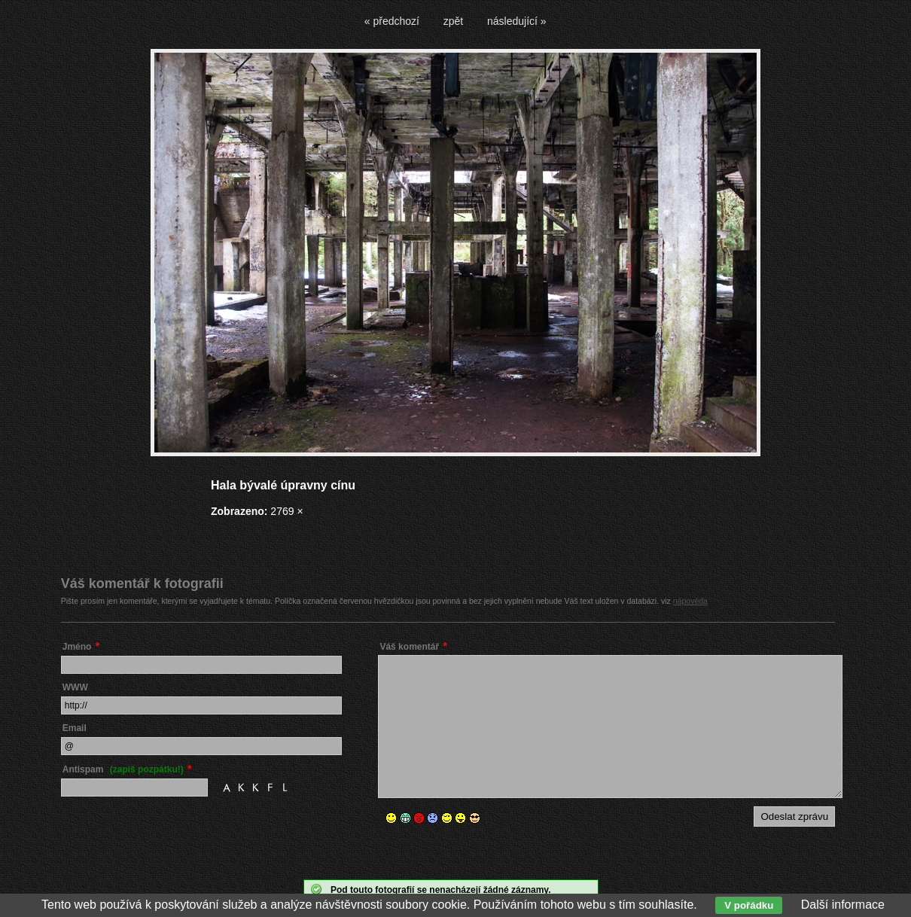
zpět (453, 21)
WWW (75, 687)
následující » (517, 21)
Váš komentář (409, 646)
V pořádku (748, 905)
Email (74, 728)
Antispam (123, 769)
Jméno (77, 646)
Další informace (843, 904)
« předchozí (391, 21)
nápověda (690, 600)
